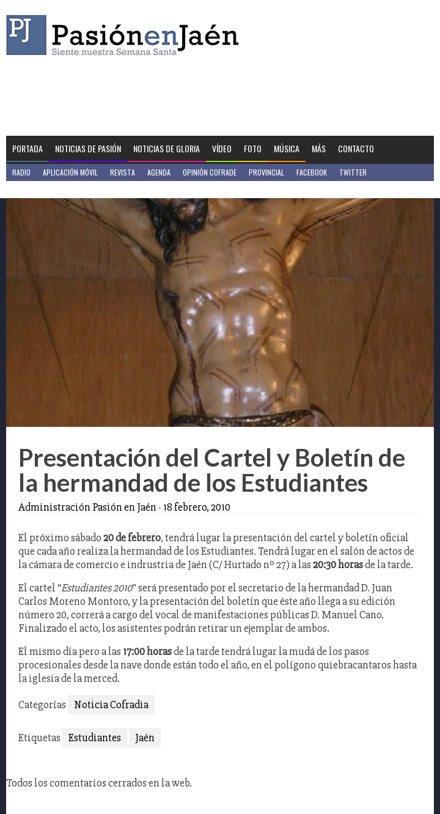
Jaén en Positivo (38, 189)
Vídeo (222, 148)
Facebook (311, 172)
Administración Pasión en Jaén (87, 507)
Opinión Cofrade (210, 172)
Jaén (145, 737)
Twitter (353, 172)
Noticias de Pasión (88, 148)
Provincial (266, 172)
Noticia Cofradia (111, 704)
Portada (27, 148)
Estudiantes (94, 737)
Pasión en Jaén (126, 35)
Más (319, 148)
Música (286, 148)
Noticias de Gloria (166, 148)
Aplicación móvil (70, 172)
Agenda (158, 172)
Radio (21, 172)
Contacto (356, 148)
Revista (122, 172)
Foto (253, 148)
